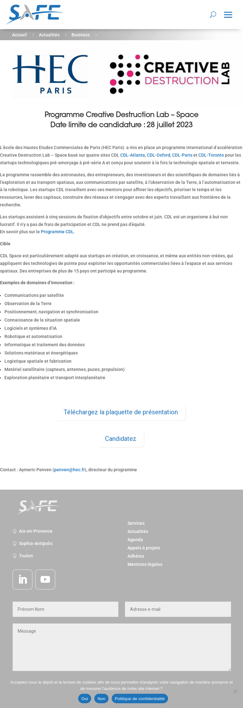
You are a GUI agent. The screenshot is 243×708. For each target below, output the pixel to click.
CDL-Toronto (211, 155)
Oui (84, 698)
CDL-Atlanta (132, 155)
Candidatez (120, 438)
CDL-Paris (182, 155)
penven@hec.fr (69, 469)
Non (101, 698)
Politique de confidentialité (140, 698)
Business (81, 34)
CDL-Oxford (158, 155)
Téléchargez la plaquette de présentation (121, 412)
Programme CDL (57, 231)
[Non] (235, 691)
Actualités (49, 34)
